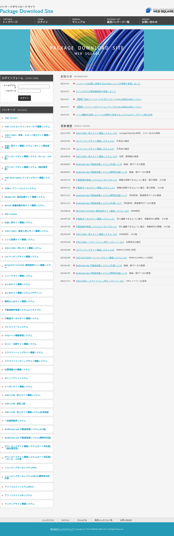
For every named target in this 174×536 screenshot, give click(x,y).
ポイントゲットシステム (16, 378)
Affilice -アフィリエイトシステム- (21, 188)
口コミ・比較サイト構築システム (21, 344)
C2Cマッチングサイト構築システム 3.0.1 (95, 149)
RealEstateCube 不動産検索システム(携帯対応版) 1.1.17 (101, 195)
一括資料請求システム (15, 420)
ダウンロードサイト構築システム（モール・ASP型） (28, 157)
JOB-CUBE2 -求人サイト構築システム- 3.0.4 (96, 156)
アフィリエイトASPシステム (18, 495)
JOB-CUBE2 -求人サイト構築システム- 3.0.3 (96, 234)
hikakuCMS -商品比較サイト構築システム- (25, 197)
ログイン (52, 21)
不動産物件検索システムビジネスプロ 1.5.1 (96, 226)
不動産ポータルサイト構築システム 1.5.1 (95, 219)
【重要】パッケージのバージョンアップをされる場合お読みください (109, 107)
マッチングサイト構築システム (19, 504)
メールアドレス (9, 86)
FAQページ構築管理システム (18, 335)
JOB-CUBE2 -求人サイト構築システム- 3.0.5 (96, 133)
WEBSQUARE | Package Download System (26, 8)
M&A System (11, 214)
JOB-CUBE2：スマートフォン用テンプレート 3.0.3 (100, 242)
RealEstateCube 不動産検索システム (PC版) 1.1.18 (99, 164)
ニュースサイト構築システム (18, 276)
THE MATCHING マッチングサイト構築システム (27, 179)
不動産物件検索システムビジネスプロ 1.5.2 (96, 180)
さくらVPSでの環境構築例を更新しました (96, 91)
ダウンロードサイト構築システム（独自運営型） (26, 168)
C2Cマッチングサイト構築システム (22, 256)
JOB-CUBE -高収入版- (15, 403)
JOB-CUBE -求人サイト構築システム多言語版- (27, 412)
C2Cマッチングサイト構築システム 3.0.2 (95, 141)
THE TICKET (11, 118)
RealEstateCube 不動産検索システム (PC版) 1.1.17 (99, 203)
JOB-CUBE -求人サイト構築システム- (23, 395)
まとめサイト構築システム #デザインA (23, 293)
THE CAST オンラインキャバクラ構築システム (27, 126)
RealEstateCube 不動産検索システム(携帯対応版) (28, 438)
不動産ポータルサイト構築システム (22, 318)
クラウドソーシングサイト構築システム (24, 352)
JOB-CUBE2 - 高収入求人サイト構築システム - (27, 231)
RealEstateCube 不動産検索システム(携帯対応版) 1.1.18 (101, 172)
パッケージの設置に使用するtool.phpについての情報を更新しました (108, 83)
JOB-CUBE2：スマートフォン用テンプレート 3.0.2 (100, 281)
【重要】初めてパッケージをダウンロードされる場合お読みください (109, 99)
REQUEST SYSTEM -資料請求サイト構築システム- (28, 266)
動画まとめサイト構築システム (19, 301)
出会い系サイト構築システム (18, 222)
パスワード (11, 91)
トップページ (17, 21)
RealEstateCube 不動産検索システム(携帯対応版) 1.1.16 (101, 273)
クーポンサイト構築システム (18, 386)
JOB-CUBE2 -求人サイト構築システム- (23, 248)
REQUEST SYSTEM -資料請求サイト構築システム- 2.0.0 (102, 211)
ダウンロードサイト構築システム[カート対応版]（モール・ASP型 (28, 458)
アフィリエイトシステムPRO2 (19, 487)
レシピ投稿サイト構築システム (19, 239)
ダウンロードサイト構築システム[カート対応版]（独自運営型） (28, 447)
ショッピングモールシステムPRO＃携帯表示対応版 (27, 477)
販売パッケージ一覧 (121, 21)
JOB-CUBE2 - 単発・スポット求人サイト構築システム (27, 136)
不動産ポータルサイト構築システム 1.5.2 (95, 187)
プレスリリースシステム (16, 327)
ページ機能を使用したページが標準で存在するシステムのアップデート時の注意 (114, 114)
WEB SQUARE (159, 10)
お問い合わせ (156, 21)
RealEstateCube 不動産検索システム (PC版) (25, 429)
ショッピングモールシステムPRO (21, 467)
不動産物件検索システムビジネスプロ (23, 310)
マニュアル (87, 21)
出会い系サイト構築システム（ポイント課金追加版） (27, 147)
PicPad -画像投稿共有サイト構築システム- (25, 205)
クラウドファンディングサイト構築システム (26, 361)
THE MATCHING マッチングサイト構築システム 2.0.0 (101, 257)
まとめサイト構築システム (17, 284)
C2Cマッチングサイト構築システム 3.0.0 (95, 250)
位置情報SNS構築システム (17, 369)
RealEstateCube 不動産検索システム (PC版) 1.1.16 (99, 265)
